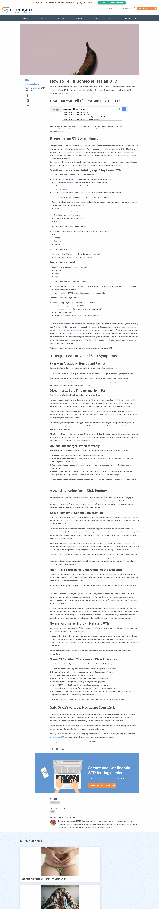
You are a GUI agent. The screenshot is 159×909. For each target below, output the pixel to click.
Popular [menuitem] (79, 18)
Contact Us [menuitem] (85, 902)
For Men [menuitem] (43, 18)
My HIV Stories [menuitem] (130, 18)
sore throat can (56, 395)
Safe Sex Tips (55, 802)
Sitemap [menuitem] (95, 902)
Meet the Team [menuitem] (107, 902)
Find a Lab (113, 9)
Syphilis (54, 374)
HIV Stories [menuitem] (74, 902)
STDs (52, 811)
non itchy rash (87, 257)
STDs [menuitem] (95, 18)
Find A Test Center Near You (111, 2)
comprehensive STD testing (60, 737)
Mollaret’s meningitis (77, 286)
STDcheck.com (125, 9)
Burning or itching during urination (81, 330)
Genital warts (62, 189)
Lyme (76, 415)
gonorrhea (104, 411)
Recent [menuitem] (25, 18)
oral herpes (70, 183)
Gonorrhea (57, 241)
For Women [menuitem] (61, 18)
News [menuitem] (111, 18)
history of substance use (74, 546)
